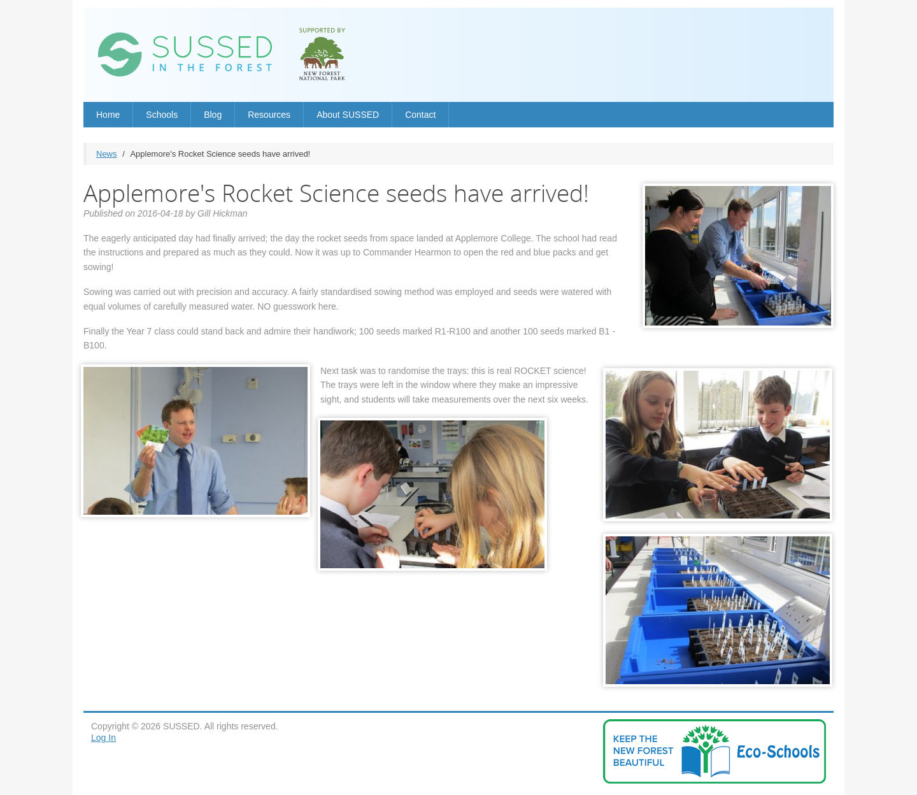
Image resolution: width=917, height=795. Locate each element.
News (106, 154)
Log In (103, 738)
